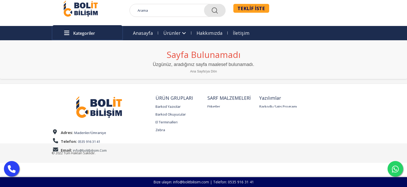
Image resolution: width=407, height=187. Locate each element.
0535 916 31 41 (241, 181)
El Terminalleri (166, 122)
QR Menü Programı (274, 114)
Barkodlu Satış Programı (278, 106)
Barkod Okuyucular (170, 114)
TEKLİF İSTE (251, 8)
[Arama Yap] (11, 169)
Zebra (160, 130)
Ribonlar (214, 114)
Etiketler (213, 106)
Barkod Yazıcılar (168, 106)
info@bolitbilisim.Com (90, 150)
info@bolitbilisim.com (191, 181)
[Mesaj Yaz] (395, 169)
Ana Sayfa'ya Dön (203, 71)
